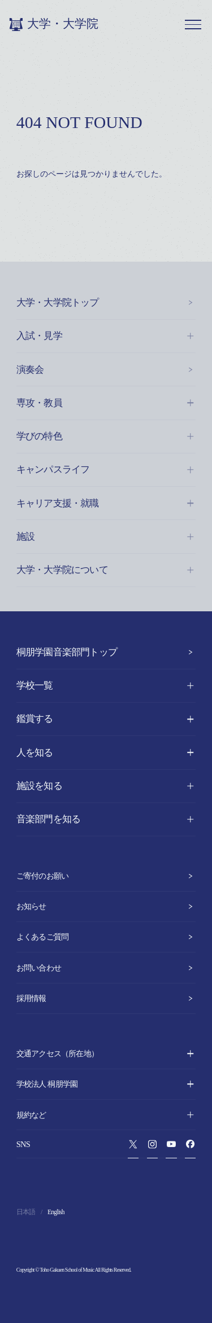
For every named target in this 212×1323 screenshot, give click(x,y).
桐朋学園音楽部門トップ (106, 652)
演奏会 (106, 369)
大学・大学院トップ (106, 302)
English (55, 1212)
